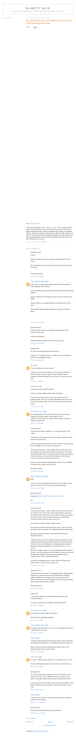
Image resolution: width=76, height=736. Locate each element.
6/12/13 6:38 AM (37, 423)
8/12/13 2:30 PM (37, 633)
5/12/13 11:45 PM (37, 360)
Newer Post (29, 722)
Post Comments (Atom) (41, 731)
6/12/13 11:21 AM (37, 503)
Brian (32, 365)
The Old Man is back (37, 411)
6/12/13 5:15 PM (37, 605)
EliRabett (33, 638)
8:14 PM (43, 241)
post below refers (34, 223)
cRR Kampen (35, 386)
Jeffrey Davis (34, 657)
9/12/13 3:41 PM (37, 666)
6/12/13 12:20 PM (37, 588)
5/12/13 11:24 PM (37, 322)
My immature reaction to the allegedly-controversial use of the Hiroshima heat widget (49, 21)
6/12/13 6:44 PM (37, 620)
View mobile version (50, 725)
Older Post (70, 722)
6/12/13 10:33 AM (37, 488)
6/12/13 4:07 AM (37, 406)
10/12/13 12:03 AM (38, 702)
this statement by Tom (49, 227)
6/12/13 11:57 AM (37, 565)
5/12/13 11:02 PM (37, 276)
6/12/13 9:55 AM (37, 471)
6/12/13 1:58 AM (37, 381)
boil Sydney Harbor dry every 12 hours (51, 496)
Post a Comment (31, 718)
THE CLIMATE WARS (38, 281)
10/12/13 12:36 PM (38, 713)
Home (50, 722)
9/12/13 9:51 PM (37, 690)
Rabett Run (38, 8)
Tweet (28, 27)
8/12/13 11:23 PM (37, 652)
